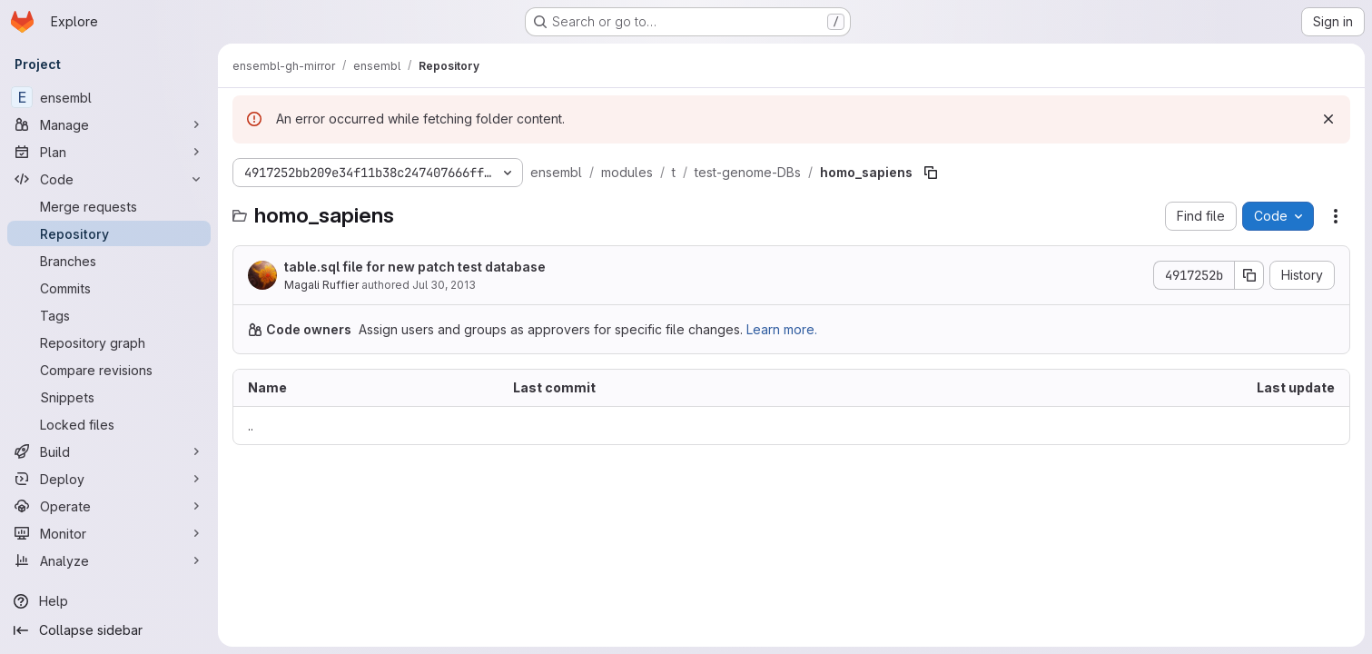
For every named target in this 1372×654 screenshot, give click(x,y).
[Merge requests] (109, 206)
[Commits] (109, 288)
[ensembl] (109, 97)
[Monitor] (109, 533)
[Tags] (109, 315)
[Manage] (109, 124)
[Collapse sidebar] (109, 630)
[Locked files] (109, 424)
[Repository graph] (109, 342)
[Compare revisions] (109, 369)
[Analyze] (109, 560)
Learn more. (781, 329)
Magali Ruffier (321, 285)
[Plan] (109, 151)
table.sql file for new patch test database (415, 266)
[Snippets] (109, 397)
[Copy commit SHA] (1249, 275)
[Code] (109, 179)
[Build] (109, 451)
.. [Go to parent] (250, 425)
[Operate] (109, 506)
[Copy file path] (930, 172)
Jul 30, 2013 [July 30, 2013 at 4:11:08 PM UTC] (444, 285)
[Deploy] (109, 478)
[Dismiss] (1328, 119)
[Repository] (109, 233)
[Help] (109, 601)
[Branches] (109, 260)
